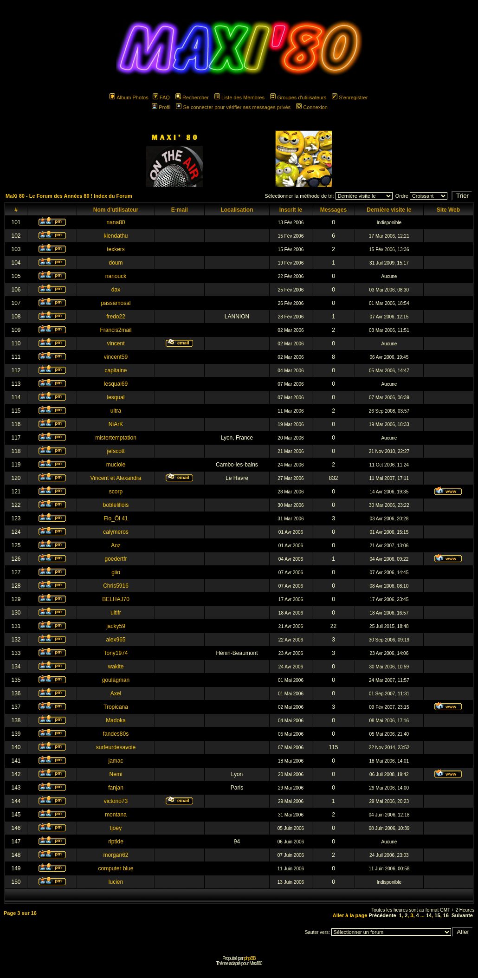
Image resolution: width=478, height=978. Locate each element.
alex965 (115, 639)
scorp (116, 491)
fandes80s (116, 734)
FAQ (161, 97)
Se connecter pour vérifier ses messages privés (233, 107)
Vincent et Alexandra (116, 478)
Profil (161, 107)
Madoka (116, 720)
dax (115, 289)
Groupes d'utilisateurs (298, 97)
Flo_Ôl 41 (115, 518)
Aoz (116, 545)
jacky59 (115, 626)
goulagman (115, 680)
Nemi (115, 774)
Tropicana (115, 707)
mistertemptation (115, 437)
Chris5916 (116, 586)
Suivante (462, 915)
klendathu (115, 236)
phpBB (250, 958)
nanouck (115, 276)
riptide (115, 841)
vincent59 (116, 357)
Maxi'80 (255, 963)
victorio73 (116, 801)
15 (437, 915)
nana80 (115, 222)
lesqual (115, 397)
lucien (116, 882)
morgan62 (115, 855)
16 (446, 915)
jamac (115, 761)
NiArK (116, 424)
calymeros (116, 532)
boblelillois (116, 505)
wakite (115, 666)
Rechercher (192, 97)
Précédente (382, 915)
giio (115, 572)
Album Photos (129, 97)
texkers (116, 249)
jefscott (115, 451)
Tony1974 (115, 653)
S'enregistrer (350, 97)
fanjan (115, 787)
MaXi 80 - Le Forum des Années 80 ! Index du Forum (69, 196)
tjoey (116, 828)
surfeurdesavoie (116, 747)
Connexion (312, 107)
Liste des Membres (239, 97)
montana (116, 814)
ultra (115, 411)
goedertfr (115, 559)
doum (116, 262)
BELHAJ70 (115, 599)
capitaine (115, 370)
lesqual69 (116, 384)
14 (429, 915)
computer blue (115, 868)
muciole (115, 464)
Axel (115, 693)
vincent (115, 343)
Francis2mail (115, 330)
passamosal (115, 303)
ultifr (115, 612)
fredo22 (115, 316)
